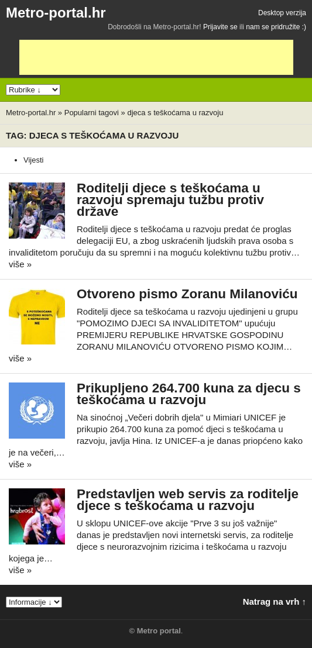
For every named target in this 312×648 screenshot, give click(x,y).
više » (20, 264)
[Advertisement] (156, 57)
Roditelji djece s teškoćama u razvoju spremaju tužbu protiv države (170, 200)
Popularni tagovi (91, 112)
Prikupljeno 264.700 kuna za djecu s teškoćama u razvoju (189, 394)
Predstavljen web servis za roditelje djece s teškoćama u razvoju (188, 500)
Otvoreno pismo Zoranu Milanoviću (187, 294)
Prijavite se (220, 27)
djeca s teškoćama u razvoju (175, 112)
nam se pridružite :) (276, 27)
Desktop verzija (282, 13)
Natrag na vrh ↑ (274, 601)
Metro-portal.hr (56, 12)
